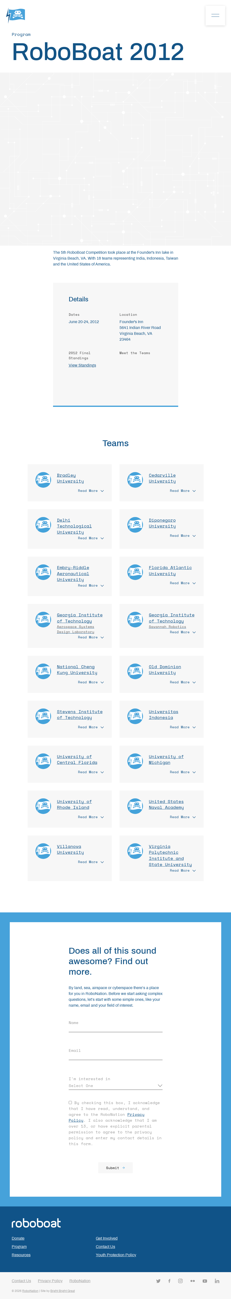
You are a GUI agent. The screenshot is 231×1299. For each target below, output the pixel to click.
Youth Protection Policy (116, 1255)
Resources (21, 1255)
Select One (81, 1085)
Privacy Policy (50, 1281)
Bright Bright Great (62, 1291)
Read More (91, 490)
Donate (18, 1238)
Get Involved (107, 1238)
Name (73, 1022)
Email (75, 1050)
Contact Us (105, 1247)
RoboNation (79, 1281)
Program (19, 1247)
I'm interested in (89, 1079)
